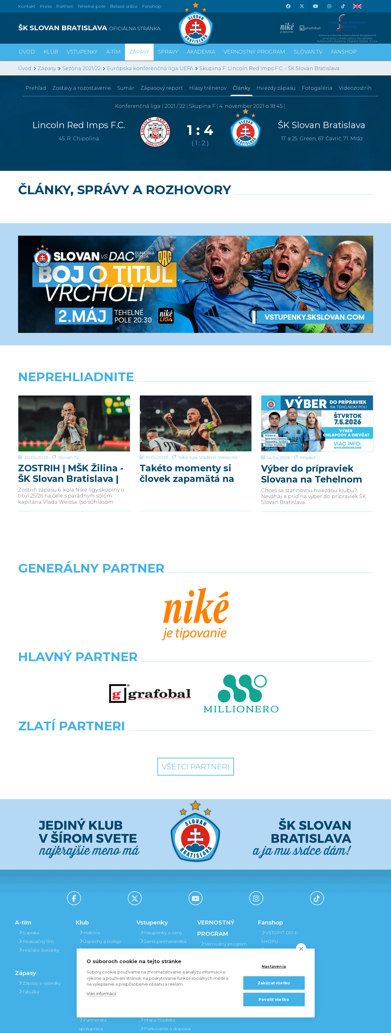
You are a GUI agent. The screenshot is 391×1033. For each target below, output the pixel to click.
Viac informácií (101, 993)
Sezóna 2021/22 (81, 68)
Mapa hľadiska (157, 917)
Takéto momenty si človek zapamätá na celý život (187, 473)
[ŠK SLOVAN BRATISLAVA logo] (104, 28)
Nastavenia (274, 966)
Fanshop (151, 6)
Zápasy (47, 68)
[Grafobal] (150, 612)
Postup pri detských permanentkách (224, 898)
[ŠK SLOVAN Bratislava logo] (195, 23)
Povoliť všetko (274, 999)
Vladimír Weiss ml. (218, 457)
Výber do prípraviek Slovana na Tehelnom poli (311, 473)
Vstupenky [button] (82, 52)
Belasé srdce (124, 6)
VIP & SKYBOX (158, 873)
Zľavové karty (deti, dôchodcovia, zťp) (162, 886)
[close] (301, 948)
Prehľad (36, 88)
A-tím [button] (113, 52)
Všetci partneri (196, 663)
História (89, 830)
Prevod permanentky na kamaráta (225, 880)
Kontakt (89, 882)
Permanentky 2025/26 (157, 860)
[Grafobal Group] (241, 639)
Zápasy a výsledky (39, 880)
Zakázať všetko (274, 983)
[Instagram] (329, 6)
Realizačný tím (36, 838)
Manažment (94, 873)
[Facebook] (288, 6)
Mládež (308, 457)
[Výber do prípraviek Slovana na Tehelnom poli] (317, 423)
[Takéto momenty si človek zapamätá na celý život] (196, 423)
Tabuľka (28, 889)
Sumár (125, 88)
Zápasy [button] (139, 52)
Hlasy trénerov (207, 88)
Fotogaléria (317, 88)
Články (241, 88)
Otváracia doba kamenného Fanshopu (286, 851)
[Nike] (196, 584)
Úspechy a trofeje (100, 838)
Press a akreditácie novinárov (101, 895)
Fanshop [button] (344, 52)
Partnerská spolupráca (93, 921)
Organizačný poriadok (94, 947)
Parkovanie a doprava (165, 926)
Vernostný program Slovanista (163, 939)
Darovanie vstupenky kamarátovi (225, 863)
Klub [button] (51, 52)
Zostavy (81, 88)
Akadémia (201, 52)
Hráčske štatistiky (38, 847)
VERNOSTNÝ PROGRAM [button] (254, 52)
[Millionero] (241, 612)
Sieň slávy (91, 847)
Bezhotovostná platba (158, 904)
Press (46, 6)
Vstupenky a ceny (161, 830)
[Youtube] (315, 6)
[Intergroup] (150, 639)
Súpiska (28, 830)
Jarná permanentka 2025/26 (163, 843)
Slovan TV (68, 457)
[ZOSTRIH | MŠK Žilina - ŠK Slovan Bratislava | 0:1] (74, 423)
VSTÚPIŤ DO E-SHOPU (280, 834)
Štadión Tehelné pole (104, 934)
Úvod (27, 52)
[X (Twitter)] (302, 6)
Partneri (89, 908)
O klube (89, 864)
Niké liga (187, 457)
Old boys (91, 856)
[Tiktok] (343, 6)
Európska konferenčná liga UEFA (150, 68)
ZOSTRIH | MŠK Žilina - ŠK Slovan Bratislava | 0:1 (70, 473)
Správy (168, 52)
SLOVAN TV (308, 52)
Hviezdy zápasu (276, 88)
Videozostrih (355, 88)
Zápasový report (162, 88)
